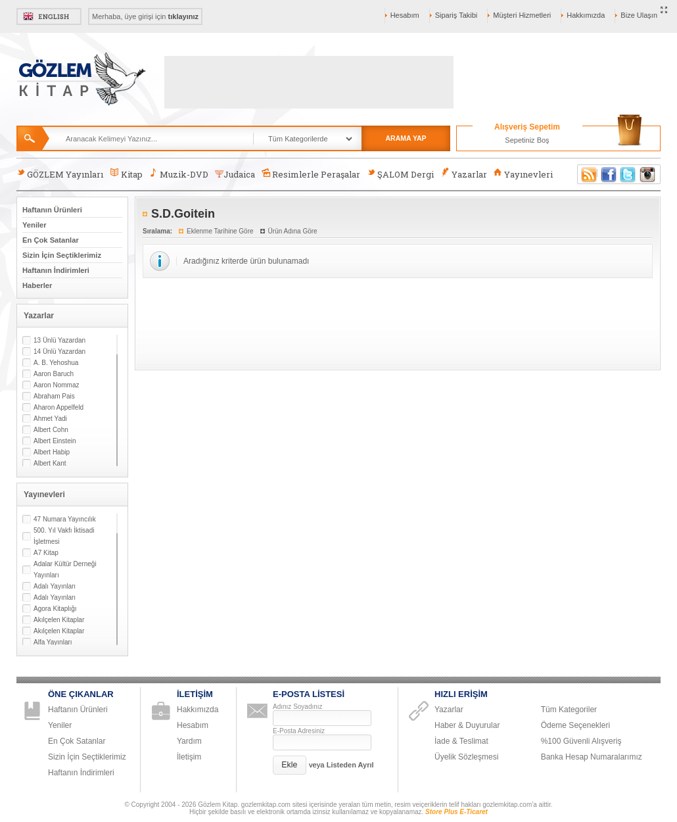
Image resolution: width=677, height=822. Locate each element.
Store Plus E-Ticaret (456, 811)
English (49, 16)
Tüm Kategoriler (569, 709)
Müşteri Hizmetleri (522, 15)
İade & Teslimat (461, 741)
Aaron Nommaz (56, 385)
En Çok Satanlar (50, 240)
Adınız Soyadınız (298, 706)
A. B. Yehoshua (56, 362)
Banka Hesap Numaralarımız (591, 757)
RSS (587, 174)
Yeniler (34, 225)
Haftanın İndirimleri (55, 270)
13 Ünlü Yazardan (59, 340)
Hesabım (404, 15)
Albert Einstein (55, 441)
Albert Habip (52, 452)
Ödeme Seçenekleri (575, 725)
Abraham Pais (54, 396)
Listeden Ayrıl (350, 765)
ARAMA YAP (405, 138)
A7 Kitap (46, 552)
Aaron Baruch (54, 373)
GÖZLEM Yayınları (59, 174)
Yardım (189, 741)
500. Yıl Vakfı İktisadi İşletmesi (64, 536)
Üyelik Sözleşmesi (466, 757)
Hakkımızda (586, 15)
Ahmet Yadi (50, 418)
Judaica (235, 174)
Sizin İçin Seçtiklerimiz (61, 255)
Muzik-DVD (178, 174)
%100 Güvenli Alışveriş (581, 741)
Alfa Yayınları (53, 642)
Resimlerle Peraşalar (311, 174)
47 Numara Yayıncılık (65, 519)
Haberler (37, 285)
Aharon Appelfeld (58, 407)
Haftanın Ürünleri (52, 210)
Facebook (609, 174)
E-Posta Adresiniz (299, 731)
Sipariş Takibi (456, 15)
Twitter (628, 174)
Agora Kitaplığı (55, 608)
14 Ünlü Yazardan (59, 351)
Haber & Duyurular (467, 725)
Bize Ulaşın (638, 15)
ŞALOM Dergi (400, 174)
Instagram (648, 174)
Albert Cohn (51, 429)
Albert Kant (50, 463)
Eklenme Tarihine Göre (220, 231)
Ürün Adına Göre (292, 231)
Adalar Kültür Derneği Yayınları (65, 569)
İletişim (189, 757)
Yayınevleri (523, 174)
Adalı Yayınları (55, 586)
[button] (289, 765)
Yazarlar (463, 174)
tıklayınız (183, 16)
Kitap (126, 174)
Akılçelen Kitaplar (59, 619)
